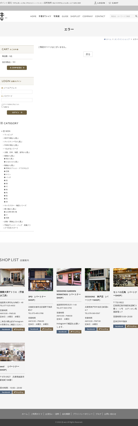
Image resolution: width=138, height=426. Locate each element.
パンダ (8, 177)
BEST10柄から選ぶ (11, 138)
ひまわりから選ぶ (12, 162)
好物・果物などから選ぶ (13, 221)
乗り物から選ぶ (10, 209)
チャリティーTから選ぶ (13, 141)
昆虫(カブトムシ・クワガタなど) (17, 168)
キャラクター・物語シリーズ (15, 205)
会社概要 (66, 414)
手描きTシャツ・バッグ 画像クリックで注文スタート (17, 226)
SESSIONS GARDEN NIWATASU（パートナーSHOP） (69, 294)
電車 (7, 218)
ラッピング (8, 134)
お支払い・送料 (52, 414)
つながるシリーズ (11, 148)
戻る (88, 54)
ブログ (98, 414)
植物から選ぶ (9, 156)
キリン (8, 174)
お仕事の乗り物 (11, 212)
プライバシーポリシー (83, 414)
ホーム (25, 414)
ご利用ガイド (37, 414)
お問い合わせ (110, 414)
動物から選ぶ (9, 165)
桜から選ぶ (10, 159)
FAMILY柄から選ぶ (11, 145)
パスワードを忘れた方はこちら (10, 104)
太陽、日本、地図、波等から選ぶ (17, 152)
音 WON (6, 131)
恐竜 (7, 171)
